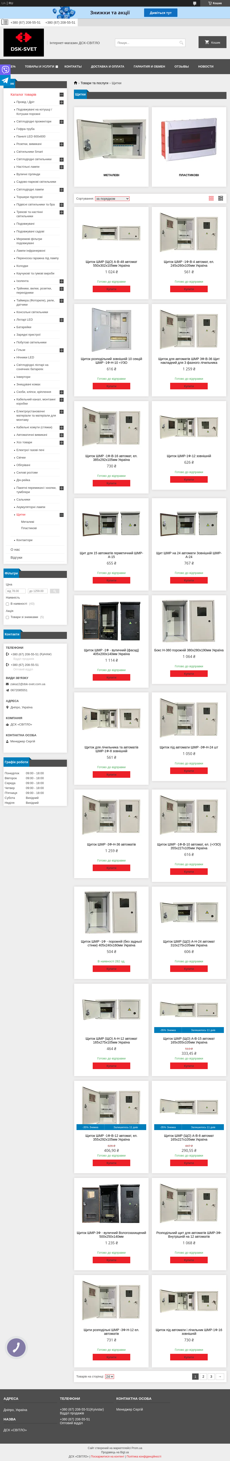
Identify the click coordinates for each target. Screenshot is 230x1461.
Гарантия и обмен (149, 66)
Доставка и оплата (107, 66)
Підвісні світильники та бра (35, 204)
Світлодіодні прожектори (33, 121)
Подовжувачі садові (30, 231)
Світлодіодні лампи (30, 189)
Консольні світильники (32, 312)
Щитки (20, 514)
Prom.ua (137, 1448)
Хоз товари (24, 442)
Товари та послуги (94, 83)
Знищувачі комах (28, 384)
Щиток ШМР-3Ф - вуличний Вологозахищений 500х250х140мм (111, 1234)
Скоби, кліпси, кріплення (33, 392)
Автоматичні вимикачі (31, 434)
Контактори (24, 540)
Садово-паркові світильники (36, 181)
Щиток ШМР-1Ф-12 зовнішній (189, 456)
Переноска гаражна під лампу (37, 258)
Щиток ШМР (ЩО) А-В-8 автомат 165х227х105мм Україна (189, 1137)
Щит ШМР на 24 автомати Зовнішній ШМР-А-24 (189, 555)
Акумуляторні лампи (30, 507)
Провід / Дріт (25, 102)
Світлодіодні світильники (33, 159)
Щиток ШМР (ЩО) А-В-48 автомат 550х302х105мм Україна (111, 263)
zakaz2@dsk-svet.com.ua (27, 684)
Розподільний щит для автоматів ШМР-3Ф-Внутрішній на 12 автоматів (189, 1234)
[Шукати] (181, 43)
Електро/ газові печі (30, 450)
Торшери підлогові (29, 197)
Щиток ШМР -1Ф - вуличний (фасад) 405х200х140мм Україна (111, 652)
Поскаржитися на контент (107, 1456)
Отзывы (182, 66)
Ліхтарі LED (24, 319)
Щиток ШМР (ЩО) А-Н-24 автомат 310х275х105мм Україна (189, 943)
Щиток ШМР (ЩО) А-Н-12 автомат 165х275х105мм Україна (112, 1040)
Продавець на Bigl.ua (115, 1452)
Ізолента (22, 281)
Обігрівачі (23, 465)
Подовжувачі (25, 223)
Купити (111, 289)
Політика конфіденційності (144, 1456)
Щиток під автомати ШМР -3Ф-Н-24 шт (189, 747)
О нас (15, 549)
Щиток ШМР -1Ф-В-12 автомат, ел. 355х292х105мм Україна (111, 1137)
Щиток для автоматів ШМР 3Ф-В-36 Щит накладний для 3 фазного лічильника (188, 360)
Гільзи (20, 350)
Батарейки (23, 327)
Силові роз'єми (27, 472)
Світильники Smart (29, 151)
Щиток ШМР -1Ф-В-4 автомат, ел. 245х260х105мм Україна (189, 263)
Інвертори (23, 377)
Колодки (22, 266)
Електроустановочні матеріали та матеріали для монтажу (36, 415)
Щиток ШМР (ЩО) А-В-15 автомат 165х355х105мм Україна (189, 1040)
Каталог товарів (23, 94)
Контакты (73, 66)
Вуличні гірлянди (28, 174)
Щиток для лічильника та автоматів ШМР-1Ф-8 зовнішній (111, 749)
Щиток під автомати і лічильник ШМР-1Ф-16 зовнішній (189, 1332)
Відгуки (16, 557)
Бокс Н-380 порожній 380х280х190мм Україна (188, 650)
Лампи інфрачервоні (30, 250)
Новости (206, 66)
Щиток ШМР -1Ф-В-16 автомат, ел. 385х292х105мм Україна (111, 458)
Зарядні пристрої (28, 334)
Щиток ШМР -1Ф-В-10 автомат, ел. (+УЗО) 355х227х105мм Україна (189, 846)
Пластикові (189, 175)
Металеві (111, 175)
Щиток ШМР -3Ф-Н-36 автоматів (111, 844)
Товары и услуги (39, 66)
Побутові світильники (31, 342)
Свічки (21, 457)
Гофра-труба (25, 129)
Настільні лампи (27, 166)
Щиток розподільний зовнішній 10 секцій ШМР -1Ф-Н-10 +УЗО (111, 360)
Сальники (23, 499)
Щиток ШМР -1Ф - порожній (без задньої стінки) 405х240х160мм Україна (111, 943)
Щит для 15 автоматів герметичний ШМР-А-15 (111, 555)
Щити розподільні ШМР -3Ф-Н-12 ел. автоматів (111, 1332)
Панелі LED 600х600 (30, 136)
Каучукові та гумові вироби (35, 273)
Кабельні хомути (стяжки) (34, 427)
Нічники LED (25, 357)
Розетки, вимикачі (29, 144)
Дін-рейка (23, 480)
